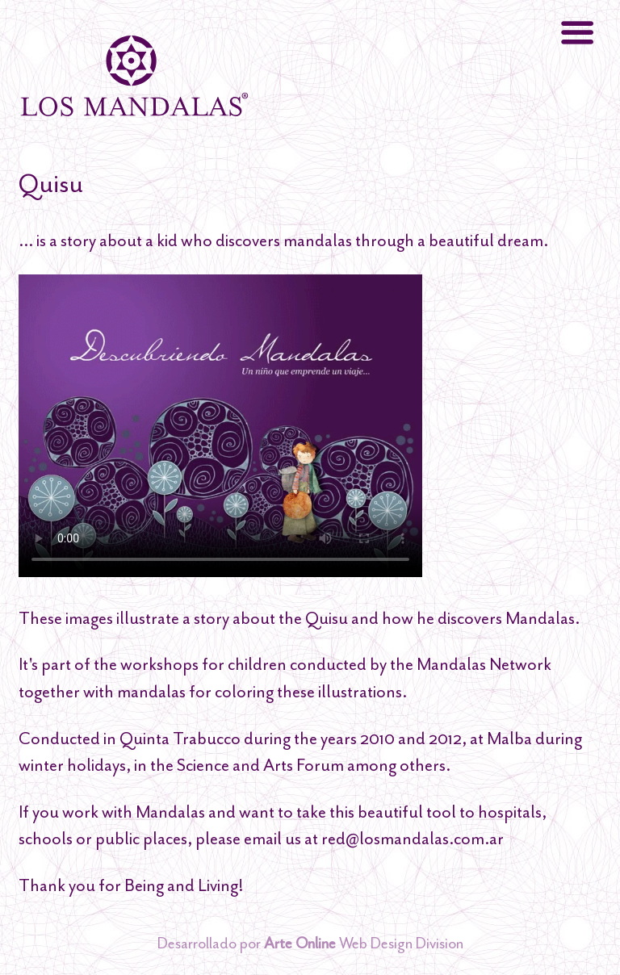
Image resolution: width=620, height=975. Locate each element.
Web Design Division (363, 943)
